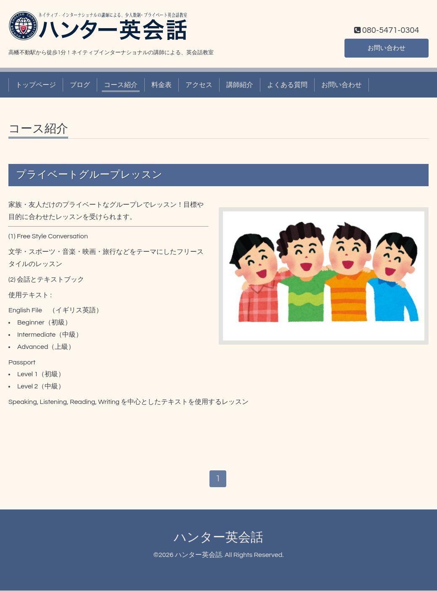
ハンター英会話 (218, 537)
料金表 (161, 85)
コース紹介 (121, 85)
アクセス (198, 85)
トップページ (36, 85)
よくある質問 (287, 85)
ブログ (80, 85)
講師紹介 (239, 85)
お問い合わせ (386, 48)
